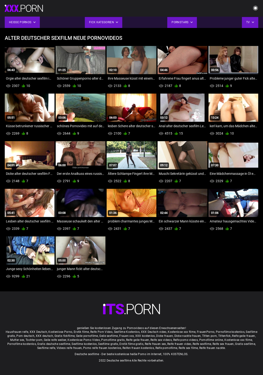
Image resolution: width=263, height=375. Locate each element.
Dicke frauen (164, 336)
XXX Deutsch (38, 332)
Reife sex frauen (223, 344)
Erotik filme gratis (131, 344)
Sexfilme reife (46, 348)
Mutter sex (17, 340)
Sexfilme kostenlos (84, 344)
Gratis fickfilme (64, 336)
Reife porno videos (185, 340)
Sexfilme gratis (108, 344)
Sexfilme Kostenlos (127, 332)
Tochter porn (34, 340)
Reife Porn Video (101, 332)
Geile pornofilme (87, 336)
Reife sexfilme (202, 344)
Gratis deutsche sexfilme (53, 344)
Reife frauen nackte (212, 348)
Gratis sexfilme (245, 344)
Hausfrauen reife (17, 332)
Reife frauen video (179, 344)
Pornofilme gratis (113, 340)
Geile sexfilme (108, 336)
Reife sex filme (188, 348)
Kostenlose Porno (60, 332)
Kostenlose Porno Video (84, 340)
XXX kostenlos (145, 336)
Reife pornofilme (166, 348)
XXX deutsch (44, 336)
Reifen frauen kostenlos (138, 348)
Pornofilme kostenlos (230, 332)
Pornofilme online (211, 340)
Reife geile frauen (243, 336)
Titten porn (209, 336)
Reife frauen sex (155, 344)
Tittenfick (224, 336)
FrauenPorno (205, 332)
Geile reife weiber (55, 340)
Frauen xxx (126, 336)
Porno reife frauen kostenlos (102, 348)
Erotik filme (81, 332)
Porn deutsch (25, 336)
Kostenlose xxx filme (181, 332)
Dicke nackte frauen (187, 336)
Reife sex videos (161, 340)
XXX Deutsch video (154, 332)
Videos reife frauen (69, 348)
